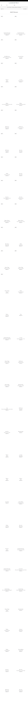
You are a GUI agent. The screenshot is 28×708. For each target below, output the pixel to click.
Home (8, 7)
